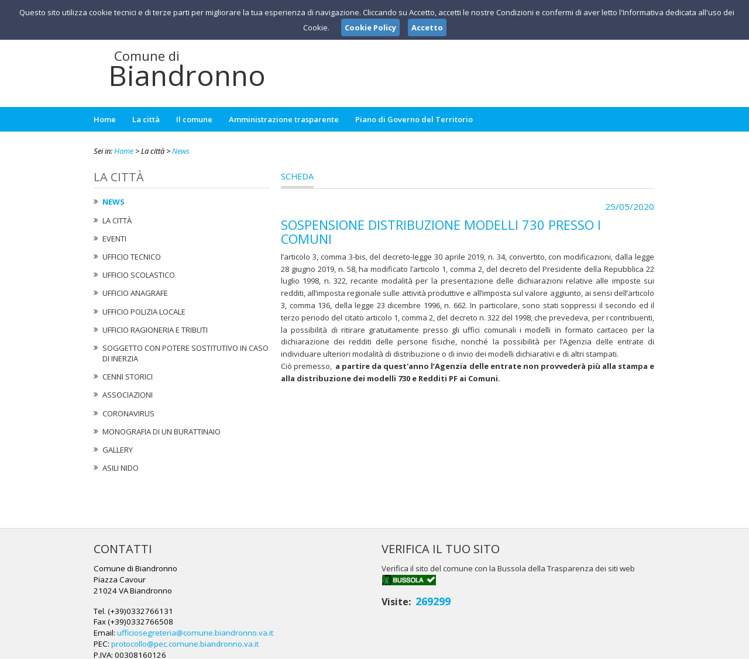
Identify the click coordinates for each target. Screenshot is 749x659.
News (181, 151)
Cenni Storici (127, 376)
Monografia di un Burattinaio (161, 431)
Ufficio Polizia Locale (143, 311)
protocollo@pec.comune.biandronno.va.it (374, 600)
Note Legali (541, 648)
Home (105, 119)
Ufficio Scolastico (138, 275)
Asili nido (120, 468)
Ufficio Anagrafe (135, 293)
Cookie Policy (629, 648)
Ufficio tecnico (131, 256)
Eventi (114, 238)
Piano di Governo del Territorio (414, 119)
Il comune (194, 119)
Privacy (582, 648)
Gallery (117, 449)
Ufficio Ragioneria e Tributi (155, 330)
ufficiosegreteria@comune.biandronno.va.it (383, 590)
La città (146, 119)
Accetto (427, 27)
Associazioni (127, 394)
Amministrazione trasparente (284, 119)
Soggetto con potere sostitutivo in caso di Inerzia (185, 353)
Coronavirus (128, 413)
